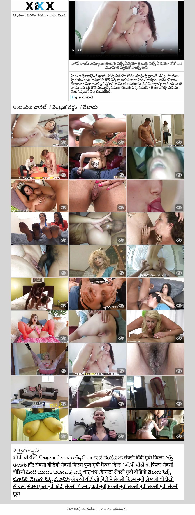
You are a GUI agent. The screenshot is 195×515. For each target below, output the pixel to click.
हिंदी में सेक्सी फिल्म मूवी (122, 479)
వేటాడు (62, 15)
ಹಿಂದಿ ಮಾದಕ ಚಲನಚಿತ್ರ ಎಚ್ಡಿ (54, 472)
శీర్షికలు (41, 15)
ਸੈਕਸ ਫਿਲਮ (112, 465)
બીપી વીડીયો (25, 458)
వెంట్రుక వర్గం (65, 107)
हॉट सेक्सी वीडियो (43, 465)
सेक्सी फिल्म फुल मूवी (80, 465)
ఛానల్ (40, 107)
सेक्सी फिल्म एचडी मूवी (85, 486)
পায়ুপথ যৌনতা (98, 472)
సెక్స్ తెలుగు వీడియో (24, 15)
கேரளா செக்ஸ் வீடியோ (65, 458)
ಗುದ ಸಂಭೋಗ (108, 458)
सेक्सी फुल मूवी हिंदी (45, 486)
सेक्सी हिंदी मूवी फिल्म (144, 458)
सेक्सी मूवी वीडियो (130, 472)
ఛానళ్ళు (51, 15)
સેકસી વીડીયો (85, 479)
